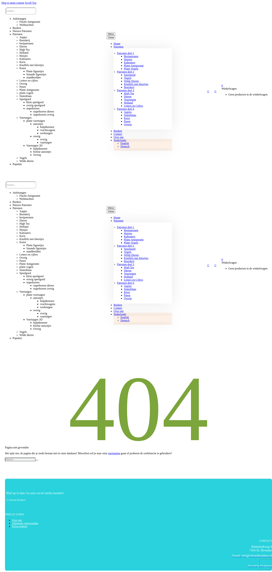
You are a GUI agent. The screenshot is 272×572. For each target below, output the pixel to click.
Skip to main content (12, 2)
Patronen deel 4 (125, 108)
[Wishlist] (208, 91)
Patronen (118, 46)
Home (117, 43)
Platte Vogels (131, 68)
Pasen (127, 121)
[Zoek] (21, 11)
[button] (24, 171)
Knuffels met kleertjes (136, 84)
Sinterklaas (130, 115)
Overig (127, 124)
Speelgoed (129, 74)
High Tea (129, 93)
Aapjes (127, 112)
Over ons (119, 137)
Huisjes (128, 59)
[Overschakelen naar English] (124, 143)
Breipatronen (131, 56)
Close (111, 37)
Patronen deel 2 (125, 71)
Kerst (127, 118)
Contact (118, 134)
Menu (111, 34)
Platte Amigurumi (133, 65)
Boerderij (129, 87)
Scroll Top (30, 2)
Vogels (127, 78)
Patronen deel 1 (125, 53)
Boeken (118, 130)
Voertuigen (130, 99)
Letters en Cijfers (133, 105)
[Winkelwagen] (222, 85)
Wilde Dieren (131, 81)
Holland (128, 102)
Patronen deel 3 (125, 90)
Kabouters (129, 62)
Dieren (127, 96)
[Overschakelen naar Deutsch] (124, 146)
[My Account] (215, 91)
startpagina (114, 453)
